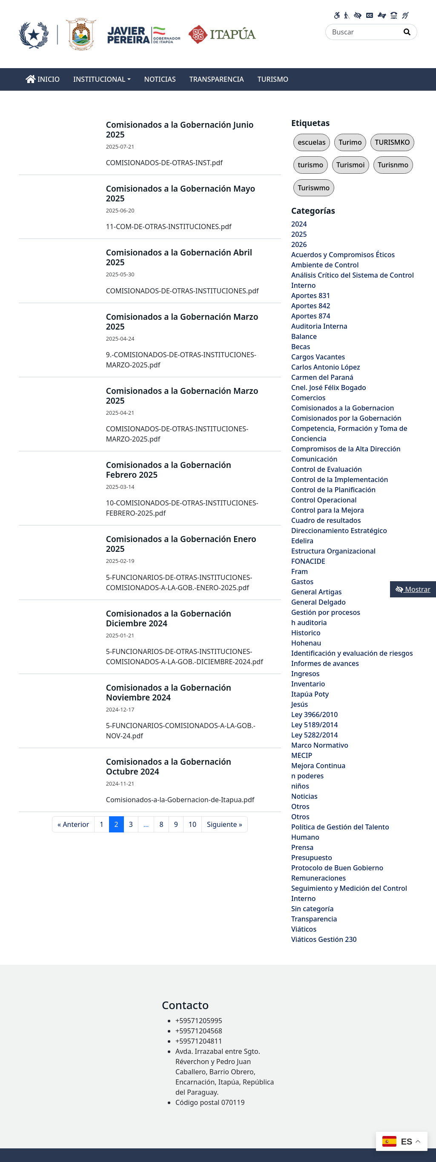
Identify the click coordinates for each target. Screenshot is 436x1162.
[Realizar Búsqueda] (407, 32)
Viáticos (303, 929)
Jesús (299, 704)
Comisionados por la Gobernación (346, 418)
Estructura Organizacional (333, 551)
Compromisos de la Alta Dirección (346, 448)
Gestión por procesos (325, 612)
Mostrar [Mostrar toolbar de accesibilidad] (413, 589)
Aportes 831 (310, 295)
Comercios (308, 397)
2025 (299, 234)
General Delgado (318, 602)
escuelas (311, 142)
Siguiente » (224, 824)
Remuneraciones (318, 878)
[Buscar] (361, 32)
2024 (299, 224)
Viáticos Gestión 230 (324, 939)
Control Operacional (324, 500)
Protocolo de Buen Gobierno (337, 867)
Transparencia (314, 919)
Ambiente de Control (325, 265)
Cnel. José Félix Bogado (328, 387)
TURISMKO (392, 142)
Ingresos (305, 673)
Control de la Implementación (339, 479)
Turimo (349, 142)
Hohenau (306, 643)
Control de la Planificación (333, 489)
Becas (300, 346)
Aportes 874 (310, 316)
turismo (310, 164)
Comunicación (314, 459)
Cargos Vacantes (318, 357)
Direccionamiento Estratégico (339, 530)
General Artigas (316, 592)
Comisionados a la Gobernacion (342, 408)
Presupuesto (311, 857)
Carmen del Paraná (322, 377)
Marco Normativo (319, 745)
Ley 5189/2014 (314, 724)
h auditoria (309, 622)
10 (192, 824)
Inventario (308, 684)
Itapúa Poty (310, 694)
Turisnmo (393, 164)
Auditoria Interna (319, 326)
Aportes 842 (310, 305)
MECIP (301, 755)
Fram (299, 571)
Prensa (302, 847)
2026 (299, 244)
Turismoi (350, 164)
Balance (304, 336)
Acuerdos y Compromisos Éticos (343, 254)
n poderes (307, 775)
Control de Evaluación (326, 469)
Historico (306, 632)
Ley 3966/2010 (314, 714)
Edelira (302, 540)
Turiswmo (314, 187)
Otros (300, 806)
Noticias (304, 796)
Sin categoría (312, 908)
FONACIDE (308, 561)
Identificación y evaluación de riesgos (352, 653)
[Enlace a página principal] (137, 33)
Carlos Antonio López (325, 367)
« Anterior (73, 824)
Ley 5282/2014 (314, 735)
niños (300, 786)
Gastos (302, 581)
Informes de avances (325, 663)
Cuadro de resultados (326, 520)
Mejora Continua (318, 765)
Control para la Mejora (327, 510)
